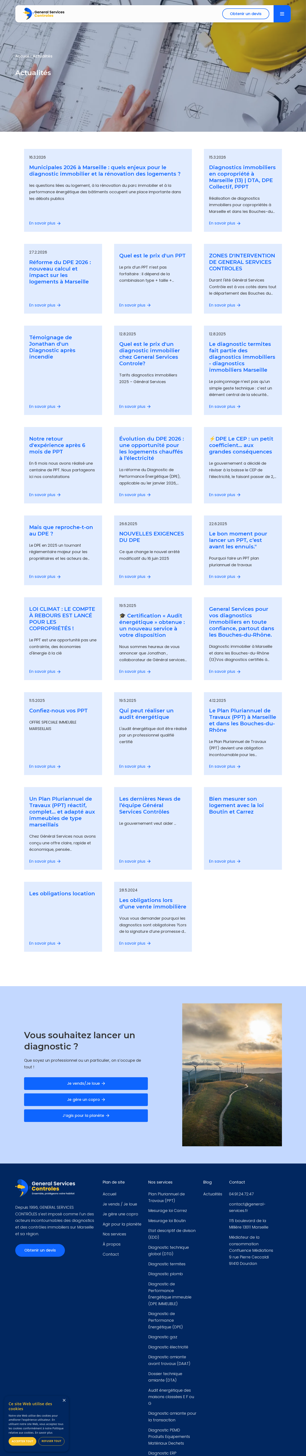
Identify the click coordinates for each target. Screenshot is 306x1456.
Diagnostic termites (166, 1264)
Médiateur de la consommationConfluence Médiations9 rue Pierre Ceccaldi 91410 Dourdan (251, 1250)
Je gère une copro (120, 1214)
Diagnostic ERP (162, 1453)
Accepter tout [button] (22, 1441)
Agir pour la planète (122, 1224)
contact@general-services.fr (247, 1207)
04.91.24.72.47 (241, 1194)
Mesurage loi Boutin (167, 1220)
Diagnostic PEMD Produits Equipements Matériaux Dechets (169, 1436)
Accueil (109, 1194)
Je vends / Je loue (120, 1204)
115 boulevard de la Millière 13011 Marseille (248, 1224)
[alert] (36, 1424)
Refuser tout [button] (51, 1441)
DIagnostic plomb (165, 1274)
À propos (112, 1244)
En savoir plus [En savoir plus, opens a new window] (43, 1432)
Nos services (114, 1234)
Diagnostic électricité (168, 1347)
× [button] (64, 1400)
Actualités (212, 1194)
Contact (111, 1254)
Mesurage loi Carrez (167, 1210)
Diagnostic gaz (162, 1337)
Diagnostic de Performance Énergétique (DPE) (165, 1320)
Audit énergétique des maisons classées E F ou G (171, 1397)
